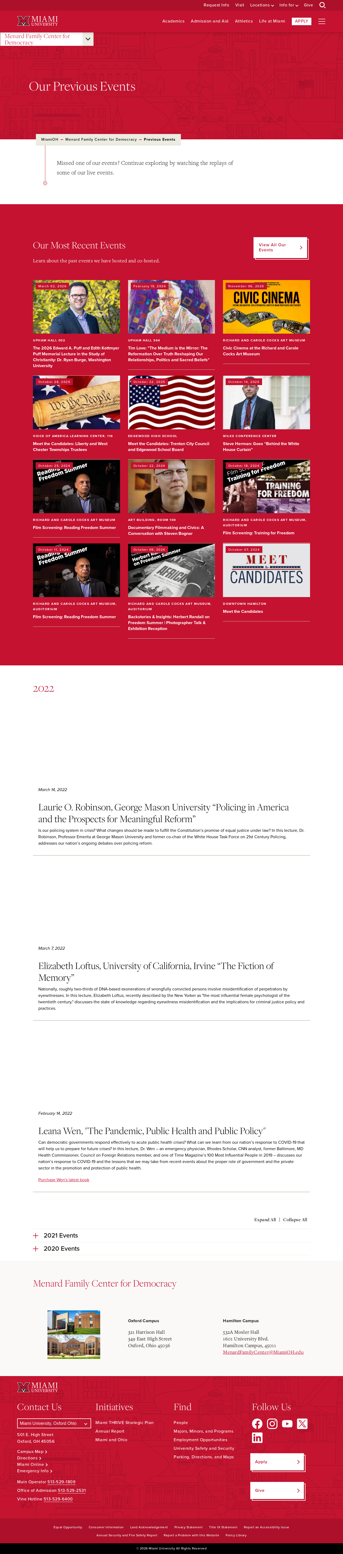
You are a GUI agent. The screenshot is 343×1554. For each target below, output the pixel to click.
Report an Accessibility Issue (266, 1527)
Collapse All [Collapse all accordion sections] (295, 1220)
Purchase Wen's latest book (63, 1180)
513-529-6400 (58, 1499)
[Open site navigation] (322, 21)
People (181, 1422)
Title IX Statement (223, 1527)
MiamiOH (49, 139)
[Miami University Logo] (37, 21)
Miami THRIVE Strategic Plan (124, 1422)
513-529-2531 (72, 1490)
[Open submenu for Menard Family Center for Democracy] (88, 39)
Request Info (216, 5)
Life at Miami (272, 21)
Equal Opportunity (68, 1527)
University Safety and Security (204, 1448)
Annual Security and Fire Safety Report (126, 1535)
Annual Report (110, 1431)
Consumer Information (106, 1527)
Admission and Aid (210, 21)
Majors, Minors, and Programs (203, 1431)
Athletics (244, 21)
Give (308, 5)
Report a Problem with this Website (191, 1535)
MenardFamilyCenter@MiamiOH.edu (263, 1352)
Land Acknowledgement (149, 1527)
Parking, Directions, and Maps (204, 1457)
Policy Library (236, 1535)
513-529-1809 (61, 1482)
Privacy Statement (188, 1527)
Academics (173, 21)
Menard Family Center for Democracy (37, 39)
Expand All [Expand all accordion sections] (265, 1220)
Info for (286, 5)
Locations (260, 5)
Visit (239, 5)
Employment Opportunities (200, 1440)
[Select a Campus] (54, 1423)
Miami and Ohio (111, 1440)
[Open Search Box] (322, 5)
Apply (301, 21)
